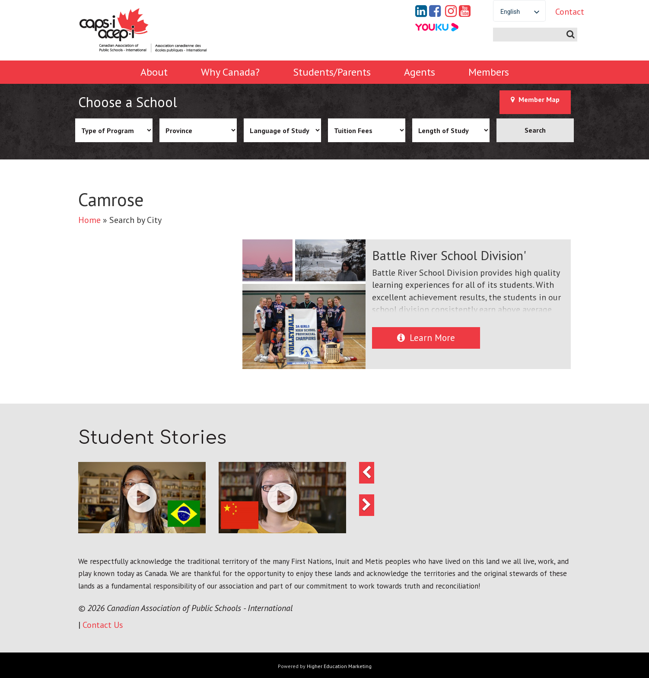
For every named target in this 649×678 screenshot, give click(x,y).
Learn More (426, 338)
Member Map (535, 99)
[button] (142, 497)
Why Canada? (230, 72)
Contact (563, 11)
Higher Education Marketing (339, 666)
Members (488, 72)
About (154, 72)
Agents (419, 72)
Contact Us (103, 624)
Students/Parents (332, 72)
